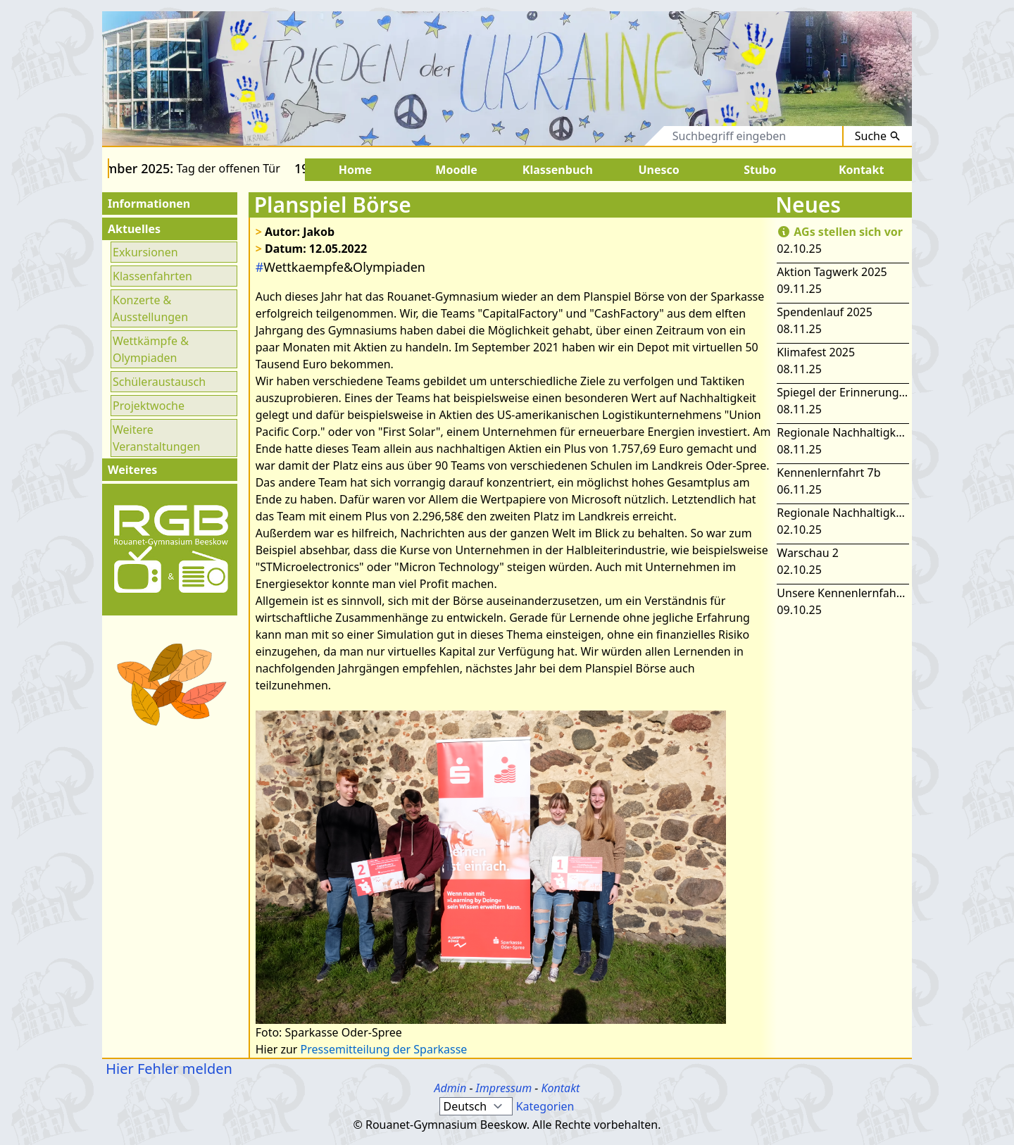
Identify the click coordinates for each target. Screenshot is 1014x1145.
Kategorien (545, 1106)
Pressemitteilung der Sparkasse (384, 1049)
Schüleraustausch (159, 381)
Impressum (504, 1088)
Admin (450, 1088)
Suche (878, 136)
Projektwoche (148, 405)
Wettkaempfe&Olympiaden (340, 266)
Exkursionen (145, 252)
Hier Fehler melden (167, 1068)
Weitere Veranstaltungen (156, 438)
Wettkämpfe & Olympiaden (151, 349)
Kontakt (560, 1088)
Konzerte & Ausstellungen (150, 308)
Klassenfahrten (152, 276)
